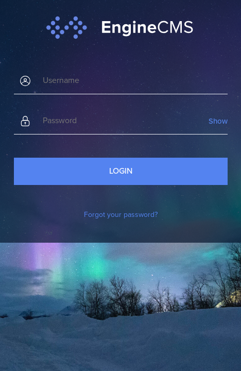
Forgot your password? (121, 214)
